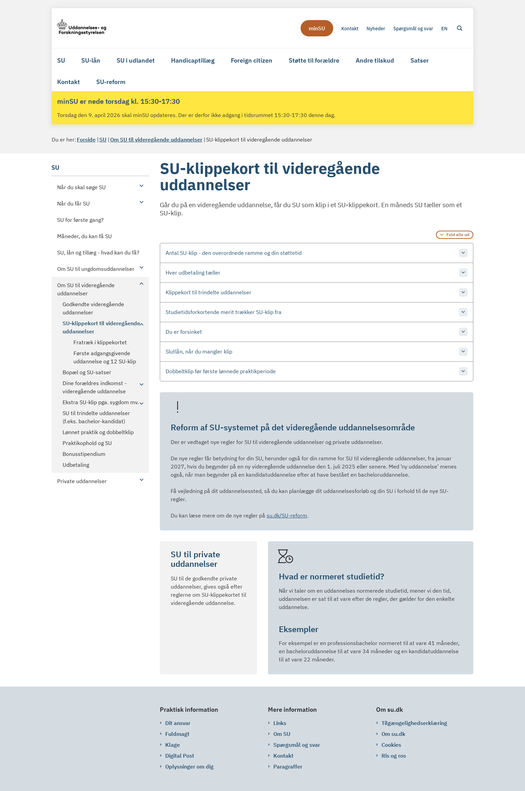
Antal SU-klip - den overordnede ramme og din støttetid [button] (234, 252)
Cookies (391, 744)
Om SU (281, 733)
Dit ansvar (177, 723)
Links (279, 723)
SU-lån (90, 60)
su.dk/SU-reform (287, 515)
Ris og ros (394, 755)
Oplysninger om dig (189, 766)
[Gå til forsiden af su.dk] (81, 28)
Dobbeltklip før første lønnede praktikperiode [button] (221, 371)
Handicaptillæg (193, 60)
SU (61, 60)
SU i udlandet (136, 60)
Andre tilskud (375, 60)
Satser (419, 60)
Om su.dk (393, 733)
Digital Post (179, 755)
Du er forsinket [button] (184, 331)
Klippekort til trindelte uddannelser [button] (208, 292)
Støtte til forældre (314, 60)
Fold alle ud (457, 234)
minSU (317, 28)
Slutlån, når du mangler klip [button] (199, 351)
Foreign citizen (251, 60)
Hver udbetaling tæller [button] (193, 272)
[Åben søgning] (460, 28)
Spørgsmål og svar (296, 744)
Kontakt (68, 82)
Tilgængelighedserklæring (414, 723)
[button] (139, 185)
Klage (172, 744)
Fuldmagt (177, 733)
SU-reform (110, 82)
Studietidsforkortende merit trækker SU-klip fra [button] (224, 312)
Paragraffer (287, 766)
